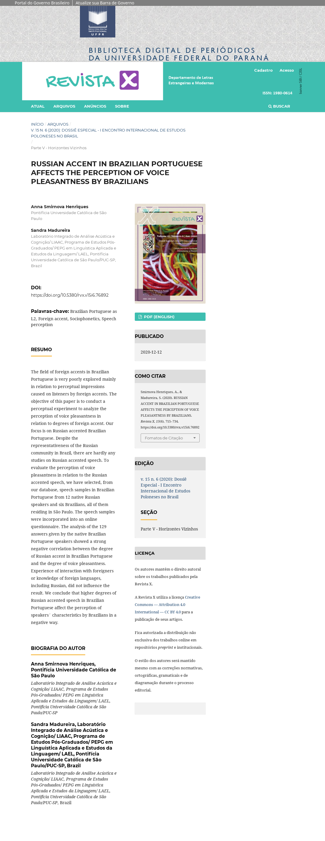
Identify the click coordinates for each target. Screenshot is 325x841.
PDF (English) (159, 316)
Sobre (122, 106)
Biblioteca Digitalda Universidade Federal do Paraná (179, 54)
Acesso (287, 70)
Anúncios (95, 106)
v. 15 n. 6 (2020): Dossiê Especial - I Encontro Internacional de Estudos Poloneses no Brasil (108, 133)
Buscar (279, 106)
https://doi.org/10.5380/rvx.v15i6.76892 (70, 295)
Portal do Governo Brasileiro (42, 3)
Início (37, 124)
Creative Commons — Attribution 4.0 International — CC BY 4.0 (167, 604)
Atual (38, 106)
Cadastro (263, 70)
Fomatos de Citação (164, 438)
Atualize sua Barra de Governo (104, 3)
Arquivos (64, 106)
